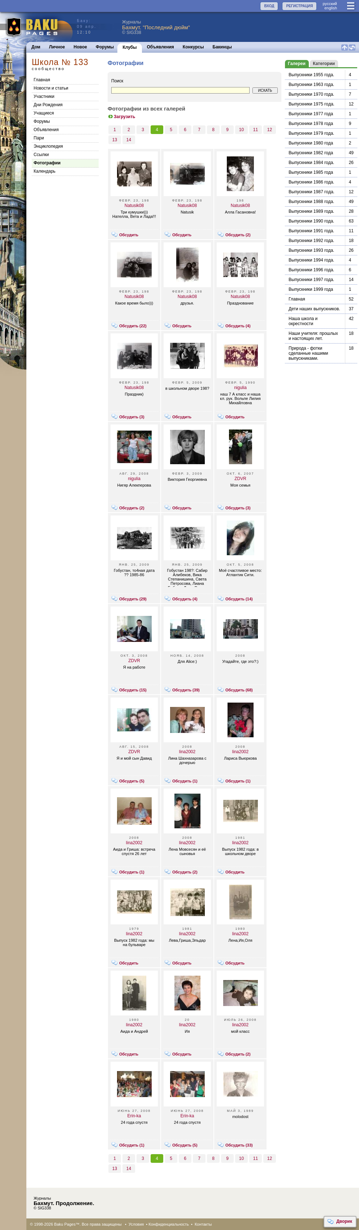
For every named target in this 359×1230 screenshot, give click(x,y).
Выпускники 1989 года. (311, 211)
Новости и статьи (51, 88)
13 (114, 139)
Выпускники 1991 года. (311, 230)
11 (255, 129)
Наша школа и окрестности (303, 321)
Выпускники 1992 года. (311, 240)
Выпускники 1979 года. (311, 133)
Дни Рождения (48, 104)
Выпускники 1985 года (311, 172)
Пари (39, 138)
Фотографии (47, 162)
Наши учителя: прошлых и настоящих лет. (313, 336)
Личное (57, 46)
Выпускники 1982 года (311, 152)
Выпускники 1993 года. (311, 250)
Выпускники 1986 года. (311, 182)
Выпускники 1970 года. (311, 94)
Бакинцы (222, 46)
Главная (42, 79)
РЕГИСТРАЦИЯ (299, 6)
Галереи (297, 63)
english (330, 8)
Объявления (160, 46)
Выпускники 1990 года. (311, 221)
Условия (136, 1224)
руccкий (330, 3)
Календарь (45, 171)
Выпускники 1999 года (311, 289)
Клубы (129, 47)
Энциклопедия (48, 146)
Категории (324, 63)
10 (241, 129)
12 (269, 129)
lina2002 (187, 751)
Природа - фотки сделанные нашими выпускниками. (308, 353)
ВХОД (269, 6)
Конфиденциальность (168, 1224)
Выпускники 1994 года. (311, 260)
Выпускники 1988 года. (311, 201)
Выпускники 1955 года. (311, 74)
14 (128, 139)
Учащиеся (44, 113)
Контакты (203, 1224)
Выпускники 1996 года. (311, 269)
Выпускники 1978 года (311, 123)
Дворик (339, 1221)
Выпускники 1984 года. (311, 162)
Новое (80, 46)
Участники (44, 96)
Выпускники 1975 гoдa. (311, 104)
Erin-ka (134, 1115)
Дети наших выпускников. (314, 308)
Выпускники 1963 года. (311, 84)
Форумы (105, 46)
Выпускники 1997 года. (311, 279)
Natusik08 (134, 205)
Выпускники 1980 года (311, 143)
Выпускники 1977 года (311, 113)
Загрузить (121, 116)
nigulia (240, 387)
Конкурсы (193, 46)
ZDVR (240, 478)
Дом (35, 46)
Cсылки (41, 154)
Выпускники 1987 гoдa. (311, 191)
